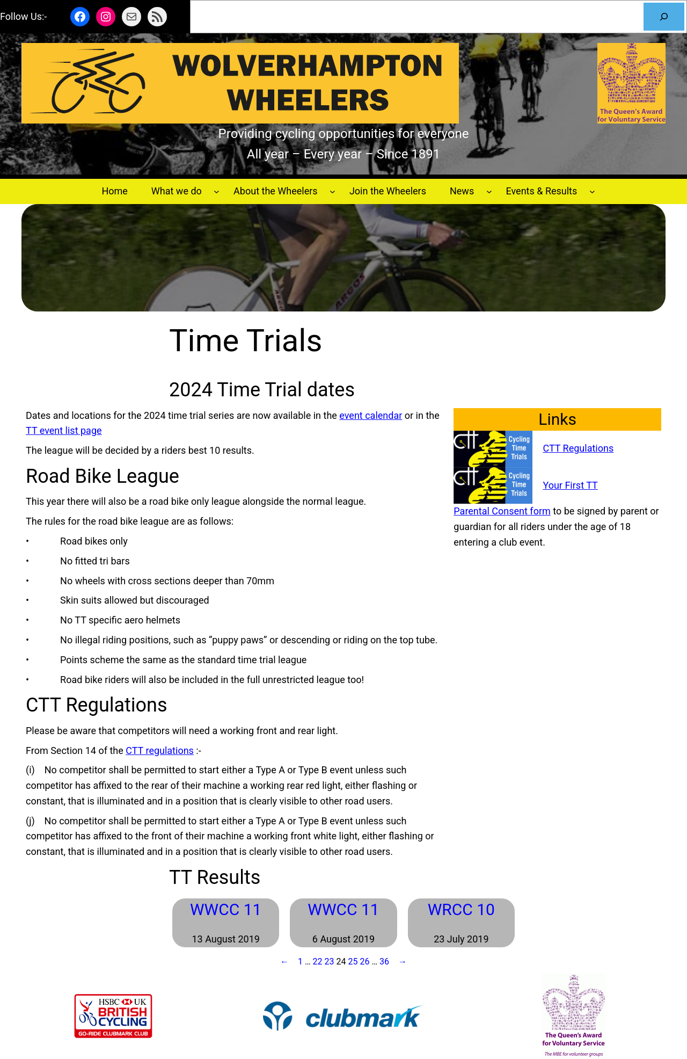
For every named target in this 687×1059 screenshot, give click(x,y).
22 (318, 961)
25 (352, 961)
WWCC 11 (225, 909)
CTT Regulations (578, 448)
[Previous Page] (287, 962)
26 (364, 961)
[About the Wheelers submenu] (332, 191)
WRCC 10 (461, 909)
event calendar (370, 415)
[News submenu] (489, 191)
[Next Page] (400, 962)
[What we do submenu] (217, 191)
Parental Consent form (502, 511)
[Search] (664, 17)
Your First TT (570, 485)
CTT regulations (160, 750)
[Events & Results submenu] (592, 191)
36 (384, 961)
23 (329, 961)
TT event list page (64, 430)
